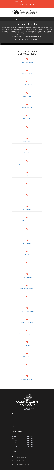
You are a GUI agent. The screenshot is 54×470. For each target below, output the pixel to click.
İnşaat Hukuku (27, 96)
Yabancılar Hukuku (27, 300)
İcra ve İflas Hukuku (27, 277)
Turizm (27, 254)
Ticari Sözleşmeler (27, 243)
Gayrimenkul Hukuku (27, 107)
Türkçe (17, 4)
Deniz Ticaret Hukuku (27, 84)
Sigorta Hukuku (27, 209)
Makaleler (15, 425)
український (32, 4)
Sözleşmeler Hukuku (27, 368)
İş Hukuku (27, 152)
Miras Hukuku (27, 118)
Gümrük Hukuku (27, 345)
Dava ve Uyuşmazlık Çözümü (27, 379)
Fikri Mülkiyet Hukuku (27, 130)
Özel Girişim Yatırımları (27, 186)
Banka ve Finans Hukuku (27, 62)
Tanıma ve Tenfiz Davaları (27, 288)
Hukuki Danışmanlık (27, 220)
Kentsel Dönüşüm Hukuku (27, 311)
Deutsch (26, 4)
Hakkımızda (15, 419)
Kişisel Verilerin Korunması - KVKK (27, 164)
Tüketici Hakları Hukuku (27, 322)
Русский (26, 7)
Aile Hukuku (27, 175)
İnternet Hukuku (27, 356)
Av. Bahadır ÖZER (17, 421)
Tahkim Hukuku (27, 232)
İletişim (14, 427)
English (21, 4)
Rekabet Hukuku (27, 198)
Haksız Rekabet (27, 141)
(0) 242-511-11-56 (18, 1)
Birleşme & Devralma (27, 73)
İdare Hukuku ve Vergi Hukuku (27, 334)
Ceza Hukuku (27, 266)
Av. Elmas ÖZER (17, 423)
